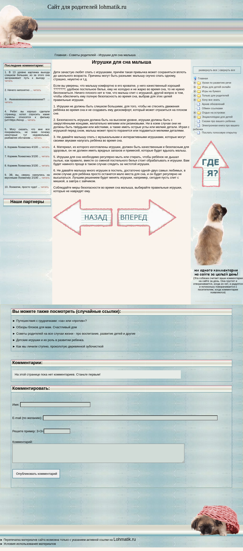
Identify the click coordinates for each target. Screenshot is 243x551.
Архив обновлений (213, 104)
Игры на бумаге (211, 91)
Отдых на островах (213, 112)
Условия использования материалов (30, 547)
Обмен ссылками (212, 108)
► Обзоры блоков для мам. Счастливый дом (44, 327)
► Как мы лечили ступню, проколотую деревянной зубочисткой (57, 346)
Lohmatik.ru (124, 543)
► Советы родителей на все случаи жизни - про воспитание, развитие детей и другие (73, 333)
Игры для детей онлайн (216, 87)
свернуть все (227, 70)
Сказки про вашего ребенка (218, 121)
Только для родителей (215, 95)
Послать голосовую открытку (219, 132)
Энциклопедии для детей (217, 116)
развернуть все (208, 70)
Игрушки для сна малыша (117, 55)
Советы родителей (82, 55)
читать (9, 80)
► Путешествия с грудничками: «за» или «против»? (49, 321)
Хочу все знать (211, 99)
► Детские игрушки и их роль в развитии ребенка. (48, 340)
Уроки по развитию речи (216, 82)
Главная (60, 55)
